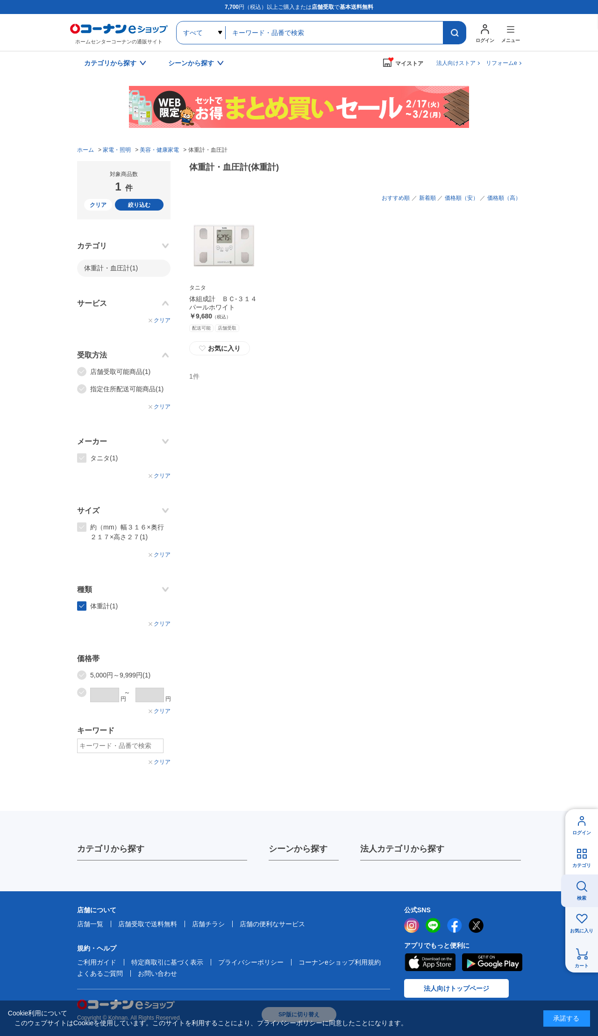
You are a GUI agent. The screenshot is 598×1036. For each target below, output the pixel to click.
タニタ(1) (104, 458)
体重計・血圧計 (111, 268)
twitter (476, 925)
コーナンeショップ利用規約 (340, 962)
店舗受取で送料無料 (147, 924)
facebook (454, 925)
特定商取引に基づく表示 (167, 962)
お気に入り (219, 348)
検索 (581, 898)
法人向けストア (456, 63)
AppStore (430, 962)
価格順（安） (461, 198)
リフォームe (501, 63)
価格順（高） (504, 198)
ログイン (581, 832)
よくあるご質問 (100, 973)
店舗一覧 (90, 924)
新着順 (427, 198)
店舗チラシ (208, 924)
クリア (98, 205)
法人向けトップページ (456, 988)
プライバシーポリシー (251, 962)
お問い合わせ (157, 973)
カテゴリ (581, 865)
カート (582, 965)
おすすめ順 (396, 198)
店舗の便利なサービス (272, 924)
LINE (433, 925)
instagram (411, 925)
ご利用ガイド (96, 962)
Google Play (492, 962)
